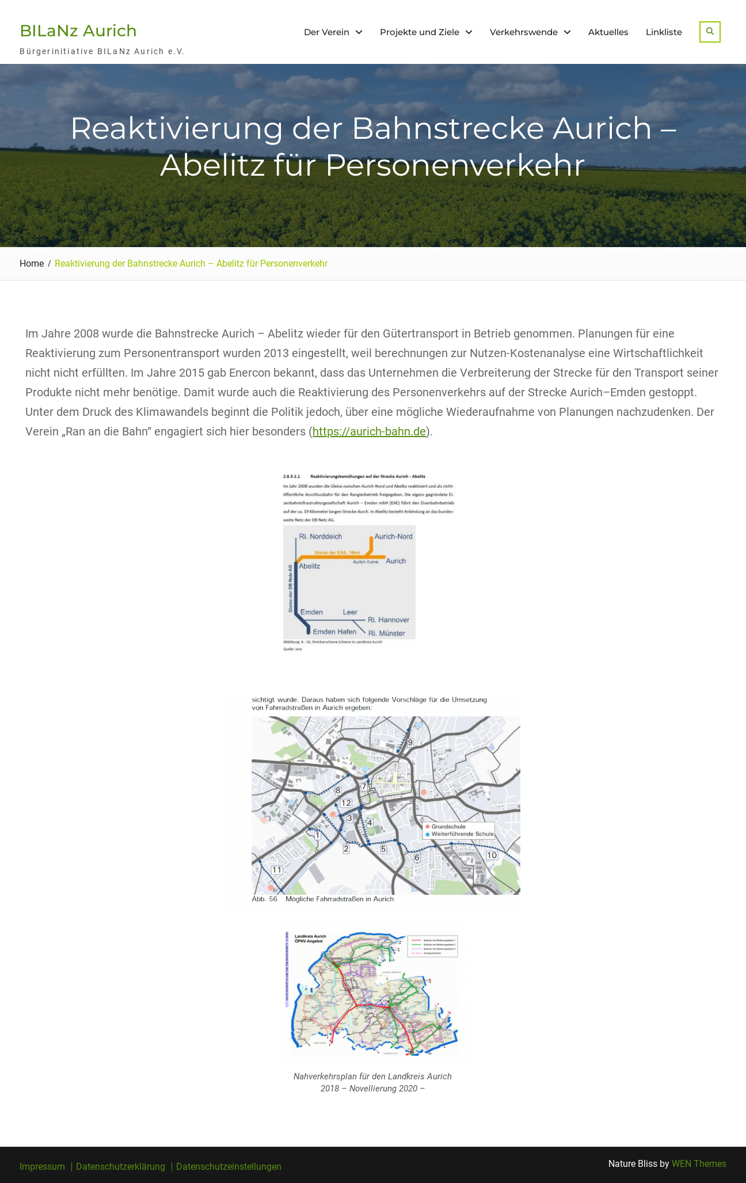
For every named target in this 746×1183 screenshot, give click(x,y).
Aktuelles (608, 31)
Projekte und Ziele (419, 31)
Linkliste (664, 31)
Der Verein (326, 31)
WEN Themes (699, 1163)
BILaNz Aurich (78, 30)
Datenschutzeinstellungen (228, 1166)
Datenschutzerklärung (120, 1166)
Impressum (42, 1166)
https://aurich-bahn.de (369, 431)
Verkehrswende (524, 31)
